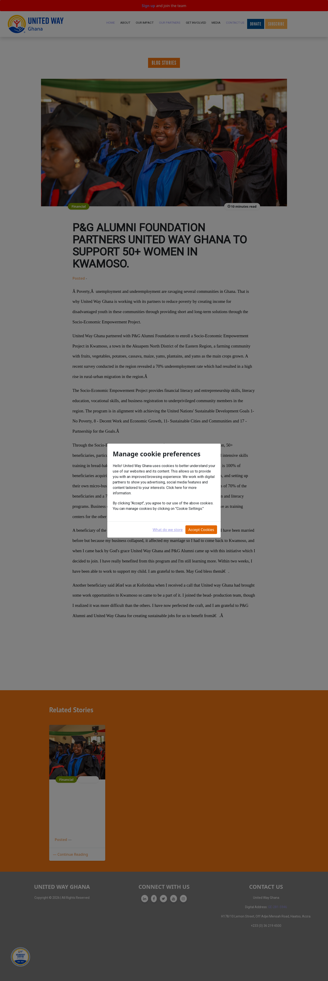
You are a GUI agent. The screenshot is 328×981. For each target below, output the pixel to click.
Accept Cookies (201, 529)
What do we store (168, 529)
